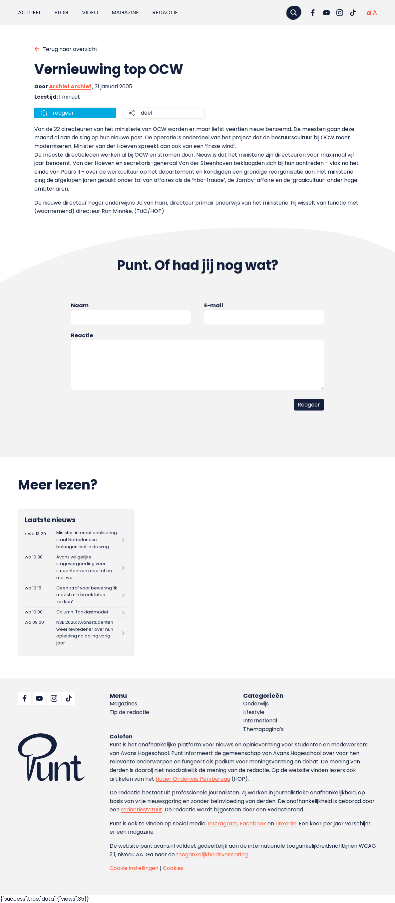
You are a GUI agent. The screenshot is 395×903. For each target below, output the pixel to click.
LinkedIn (285, 823)
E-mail (213, 305)
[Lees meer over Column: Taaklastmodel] (76, 612)
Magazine (125, 12)
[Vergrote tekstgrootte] (375, 13)
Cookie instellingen (134, 868)
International (260, 720)
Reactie (82, 335)
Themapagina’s (263, 729)
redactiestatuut (141, 809)
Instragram (222, 823)
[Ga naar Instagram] (339, 12)
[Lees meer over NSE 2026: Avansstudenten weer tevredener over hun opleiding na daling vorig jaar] (76, 632)
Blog (61, 12)
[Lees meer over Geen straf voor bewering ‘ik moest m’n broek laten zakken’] (76, 595)
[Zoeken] (293, 12)
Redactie (165, 12)
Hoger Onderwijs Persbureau (193, 779)
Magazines (123, 703)
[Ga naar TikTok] (353, 12)
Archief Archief (70, 86)
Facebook (253, 823)
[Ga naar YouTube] (326, 12)
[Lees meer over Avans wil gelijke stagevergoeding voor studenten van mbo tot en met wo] (76, 567)
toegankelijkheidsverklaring (212, 854)
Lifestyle (253, 712)
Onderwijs (256, 703)
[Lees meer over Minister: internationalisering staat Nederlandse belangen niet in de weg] (76, 540)
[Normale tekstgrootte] (368, 13)
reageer (63, 113)
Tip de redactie (129, 712)
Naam (80, 305)
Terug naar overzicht (70, 49)
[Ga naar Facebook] (313, 12)
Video (90, 12)
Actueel (29, 12)
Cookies (173, 868)
